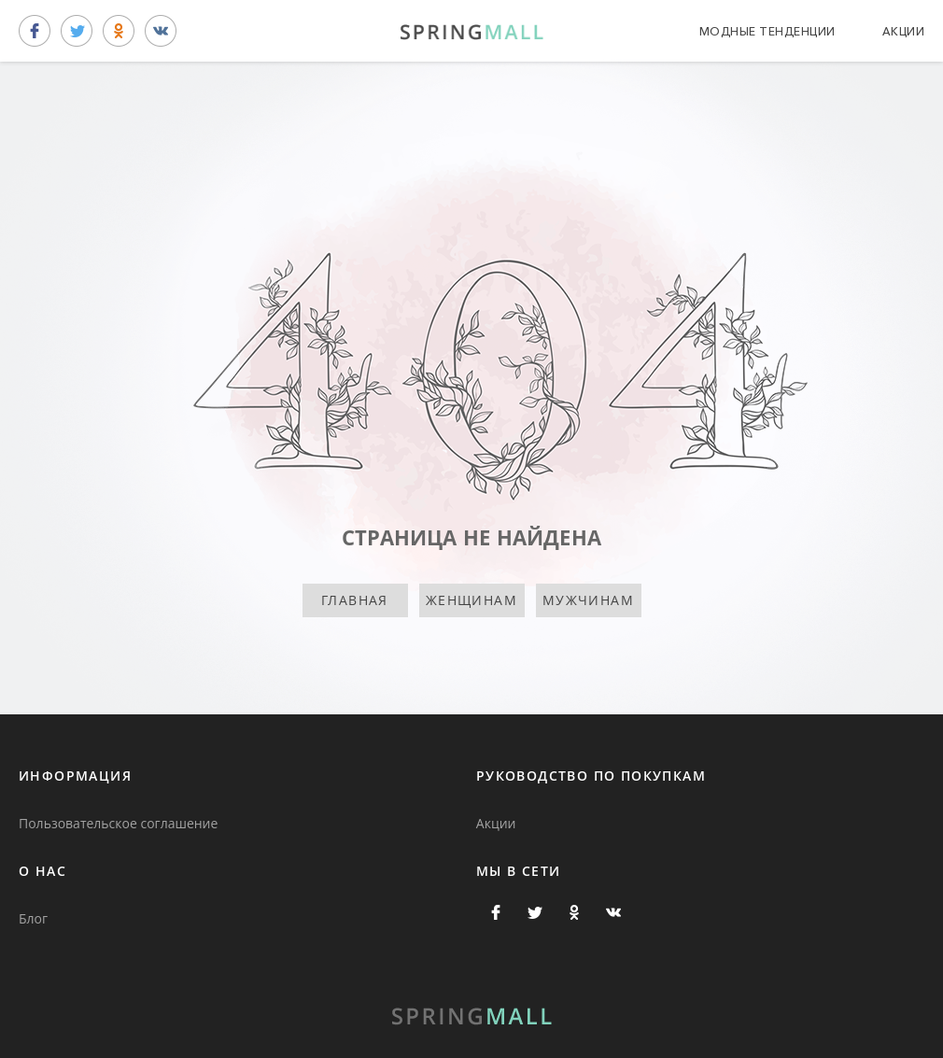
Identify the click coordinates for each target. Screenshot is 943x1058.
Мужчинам (588, 600)
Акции (903, 31)
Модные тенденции (767, 31)
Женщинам (471, 600)
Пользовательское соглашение (118, 823)
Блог (33, 918)
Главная (354, 600)
